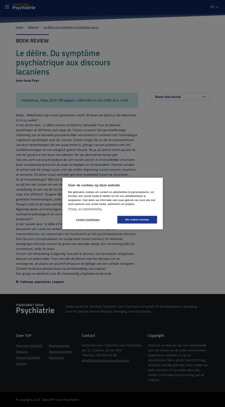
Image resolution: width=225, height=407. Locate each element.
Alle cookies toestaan (137, 219)
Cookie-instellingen (88, 219)
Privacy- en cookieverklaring (85, 209)
